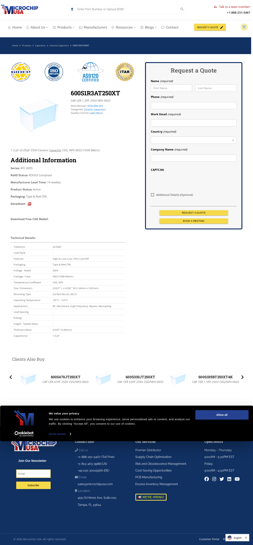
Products (63, 27)
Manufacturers (93, 27)
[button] (72, 9)
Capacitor (55, 150)
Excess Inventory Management (156, 484)
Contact (170, 27)
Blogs (148, 27)
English (234, 537)
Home (14, 27)
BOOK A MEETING (193, 221)
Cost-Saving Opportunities (153, 470)
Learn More (95, 113)
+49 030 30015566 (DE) (93, 470)
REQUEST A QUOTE (210, 27)
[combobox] (194, 140)
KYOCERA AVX (95, 105)
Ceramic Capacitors (95, 109)
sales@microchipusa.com (95, 484)
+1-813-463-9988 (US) (92, 464)
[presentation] (179, 180)
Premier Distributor (148, 450)
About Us (37, 27)
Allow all (222, 518)
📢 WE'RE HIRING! (151, 497)
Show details (57, 537)
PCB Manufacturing (148, 477)
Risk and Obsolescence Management (160, 464)
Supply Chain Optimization (153, 457)
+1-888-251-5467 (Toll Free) (96, 457)
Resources (123, 27)
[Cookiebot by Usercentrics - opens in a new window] (24, 538)
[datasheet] (29, 204)
